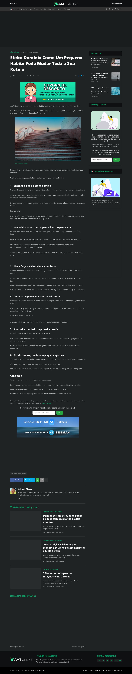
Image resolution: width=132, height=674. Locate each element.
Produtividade (49, 9)
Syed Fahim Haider (19, 163)
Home (85, 670)
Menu (14, 3)
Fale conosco (99, 670)
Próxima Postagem (78, 647)
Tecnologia (38, 9)
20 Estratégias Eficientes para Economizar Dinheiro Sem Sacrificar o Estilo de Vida (64, 548)
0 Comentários (37, 76)
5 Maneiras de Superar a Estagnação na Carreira (57, 575)
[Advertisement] (66, 29)
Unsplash (26, 163)
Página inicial (14, 52)
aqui (100, 205)
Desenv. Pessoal (64, 9)
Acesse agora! (46, 403)
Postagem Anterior (17, 647)
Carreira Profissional (50, 569)
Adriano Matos (25, 489)
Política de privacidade (114, 670)
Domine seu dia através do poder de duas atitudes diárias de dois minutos (62, 519)
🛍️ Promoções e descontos (21, 9)
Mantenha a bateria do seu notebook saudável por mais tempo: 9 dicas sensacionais (99, 62)
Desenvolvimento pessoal (29, 52)
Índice (91, 670)
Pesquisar (116, 3)
